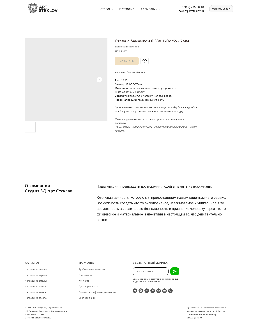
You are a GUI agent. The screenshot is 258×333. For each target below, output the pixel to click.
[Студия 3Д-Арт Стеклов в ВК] (146, 290)
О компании (149, 9)
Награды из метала (36, 286)
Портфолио (126, 9)
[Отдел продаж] (135, 290)
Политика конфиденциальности (97, 292)
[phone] (170, 290)
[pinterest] (152, 290)
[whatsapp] (141, 290)
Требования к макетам (92, 269)
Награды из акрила (36, 275)
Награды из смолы (36, 280)
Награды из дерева (36, 269)
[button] (221, 8)
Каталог (105, 9)
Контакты (84, 280)
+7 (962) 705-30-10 (191, 7)
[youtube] (158, 290)
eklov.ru (199, 11)
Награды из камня (35, 292)
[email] (164, 290)
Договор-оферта (88, 286)
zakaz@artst (186, 11)
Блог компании (87, 297)
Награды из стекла (36, 297)
